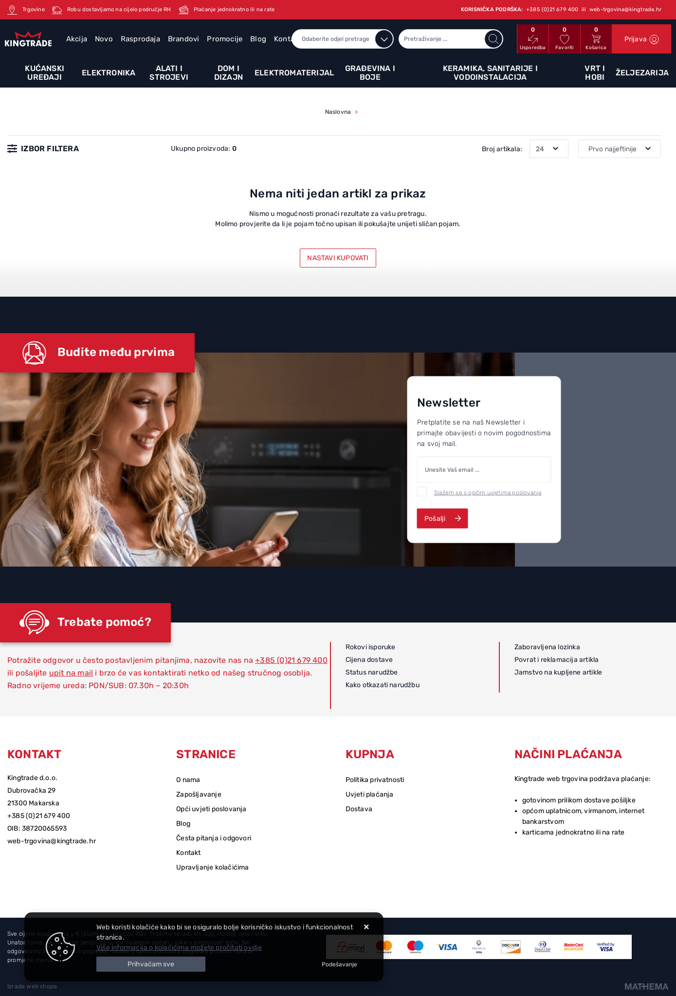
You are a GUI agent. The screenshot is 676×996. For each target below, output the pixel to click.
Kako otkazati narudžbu (383, 685)
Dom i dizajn (228, 73)
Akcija (76, 39)
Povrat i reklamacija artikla (556, 660)
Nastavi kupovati (337, 258)
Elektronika (108, 72)
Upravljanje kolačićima (212, 867)
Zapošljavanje (198, 794)
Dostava (359, 809)
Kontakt (188, 853)
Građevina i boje (370, 73)
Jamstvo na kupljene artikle (558, 672)
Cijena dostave (369, 660)
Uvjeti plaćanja (370, 794)
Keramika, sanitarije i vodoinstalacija (490, 73)
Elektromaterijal (294, 72)
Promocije (224, 39)
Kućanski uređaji (44, 73)
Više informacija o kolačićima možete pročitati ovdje (179, 947)
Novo (104, 39)
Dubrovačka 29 (31, 790)
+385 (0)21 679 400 (291, 660)
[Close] (150, 964)
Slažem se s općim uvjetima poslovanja (487, 492)
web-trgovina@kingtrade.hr (51, 841)
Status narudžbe (372, 672)
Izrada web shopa (32, 986)
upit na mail (71, 672)
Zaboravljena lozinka (547, 647)
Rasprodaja (140, 39)
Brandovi (184, 39)
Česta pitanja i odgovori (213, 838)
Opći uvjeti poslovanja (211, 809)
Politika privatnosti (375, 780)
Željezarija (642, 72)
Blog (258, 39)
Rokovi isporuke (371, 647)
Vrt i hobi (595, 73)
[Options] (339, 964)
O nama (188, 780)
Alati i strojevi (168, 73)
